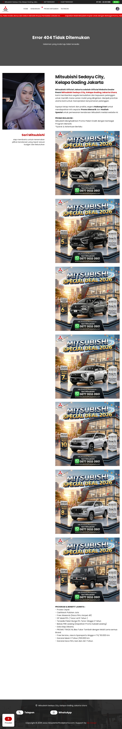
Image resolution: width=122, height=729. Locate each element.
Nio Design (92, 723)
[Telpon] (48, 2)
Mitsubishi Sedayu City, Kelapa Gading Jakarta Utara (89, 92)
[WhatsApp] (65, 2)
